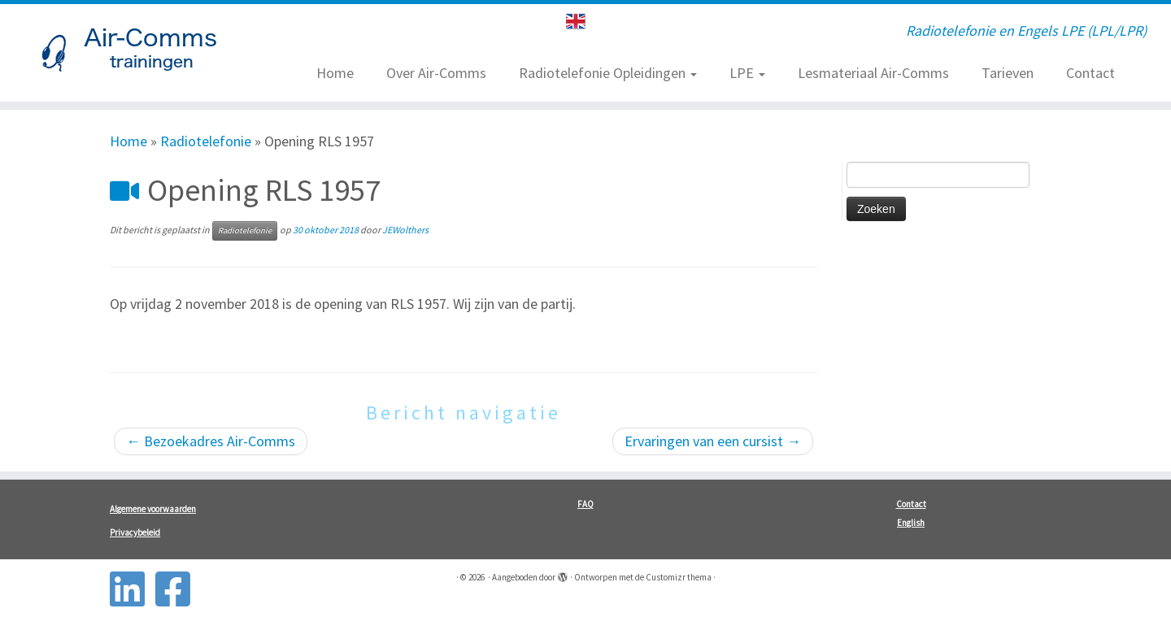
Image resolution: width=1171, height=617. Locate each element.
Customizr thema (679, 577)
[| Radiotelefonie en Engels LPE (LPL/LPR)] (135, 52)
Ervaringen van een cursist (713, 441)
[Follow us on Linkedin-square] (132, 589)
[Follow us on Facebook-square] (178, 589)
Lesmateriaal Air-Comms (873, 72)
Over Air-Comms (436, 72)
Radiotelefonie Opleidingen (608, 72)
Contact (1090, 72)
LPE (747, 72)
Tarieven (1008, 72)
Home (335, 72)
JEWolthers (405, 230)
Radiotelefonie (205, 141)
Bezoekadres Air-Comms (210, 441)
